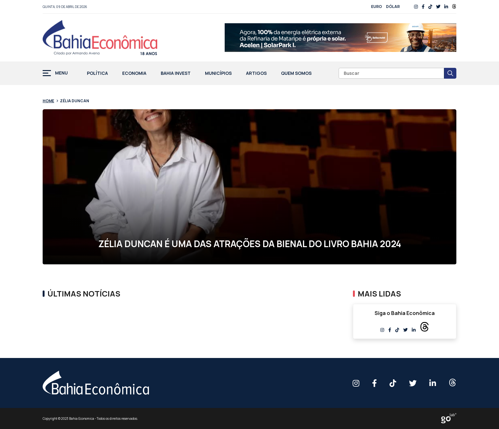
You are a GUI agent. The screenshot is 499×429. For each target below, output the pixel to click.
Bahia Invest (176, 73)
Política (97, 73)
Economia (134, 73)
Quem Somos (296, 73)
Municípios (218, 73)
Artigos (256, 73)
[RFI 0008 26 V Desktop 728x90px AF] (340, 37)
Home (48, 101)
